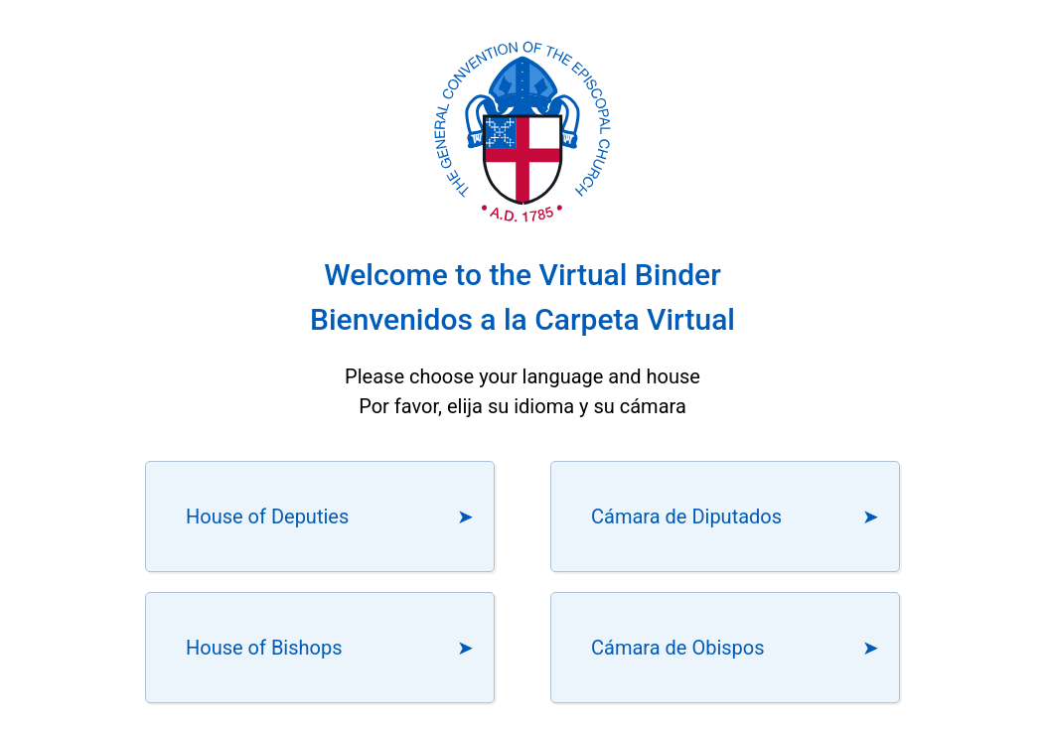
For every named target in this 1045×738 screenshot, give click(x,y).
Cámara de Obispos (678, 648)
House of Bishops (264, 648)
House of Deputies (267, 516)
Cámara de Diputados (686, 516)
